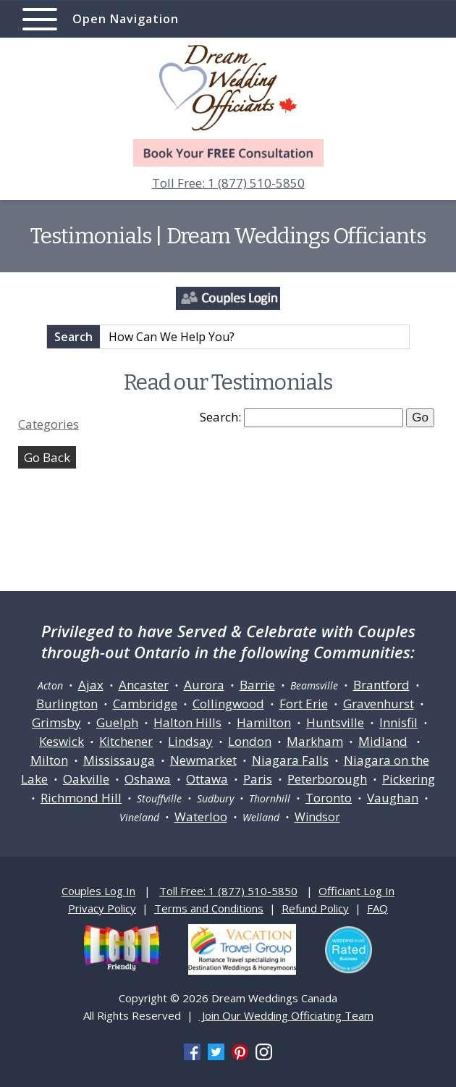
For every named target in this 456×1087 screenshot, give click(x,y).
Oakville (86, 779)
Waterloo (200, 816)
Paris (257, 779)
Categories (48, 424)
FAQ (377, 908)
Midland (383, 741)
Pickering (408, 779)
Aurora (204, 684)
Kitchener (126, 741)
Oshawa (147, 779)
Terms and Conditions (208, 908)
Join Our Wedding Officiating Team (286, 1015)
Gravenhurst (378, 703)
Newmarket (203, 760)
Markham (315, 741)
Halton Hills (187, 722)
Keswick (61, 741)
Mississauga (119, 760)
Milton (49, 760)
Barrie (257, 684)
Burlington (67, 703)
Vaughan (392, 797)
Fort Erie (303, 703)
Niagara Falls (290, 760)
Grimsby (56, 722)
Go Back (47, 457)
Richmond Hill (81, 797)
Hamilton (264, 722)
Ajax (91, 684)
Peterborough (327, 779)
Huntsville (335, 722)
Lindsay (190, 741)
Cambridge (145, 703)
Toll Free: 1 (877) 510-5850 (228, 183)
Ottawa (207, 779)
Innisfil (398, 722)
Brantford (381, 684)
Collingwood (228, 703)
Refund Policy (315, 908)
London (249, 741)
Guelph (117, 722)
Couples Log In (98, 891)
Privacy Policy (102, 908)
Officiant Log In (356, 891)
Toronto (328, 797)
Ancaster (144, 684)
